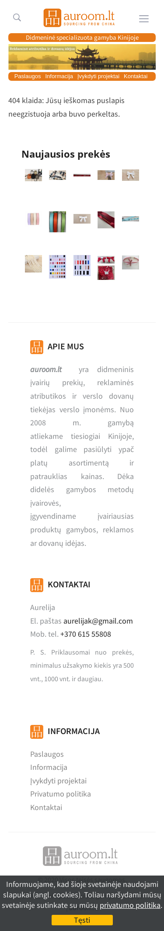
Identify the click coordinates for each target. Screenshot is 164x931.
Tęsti (82, 920)
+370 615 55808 (85, 634)
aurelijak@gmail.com (98, 621)
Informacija (59, 76)
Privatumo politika (60, 794)
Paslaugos (27, 76)
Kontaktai (135, 76)
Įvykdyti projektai (98, 76)
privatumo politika (130, 905)
